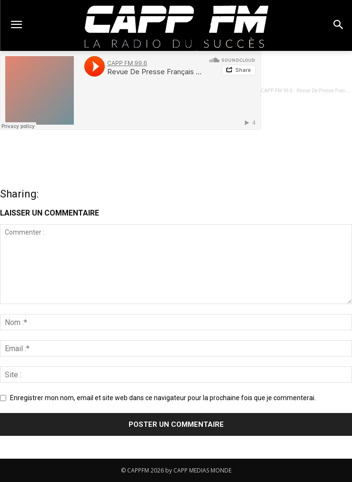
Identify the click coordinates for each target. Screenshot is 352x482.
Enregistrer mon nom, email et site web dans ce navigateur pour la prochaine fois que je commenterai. (163, 398)
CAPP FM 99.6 (277, 90)
